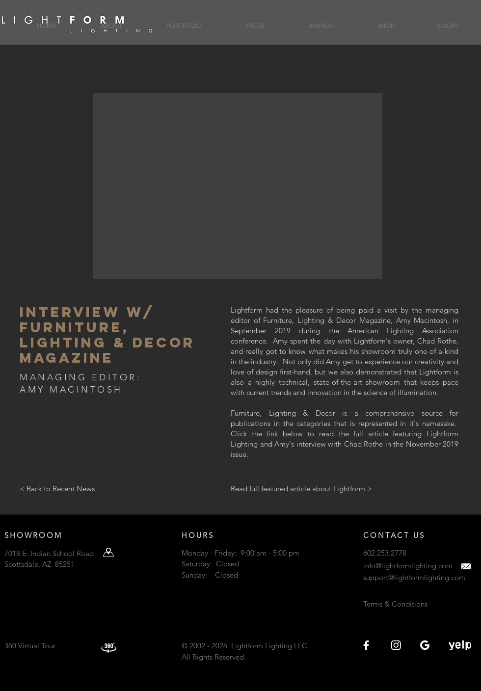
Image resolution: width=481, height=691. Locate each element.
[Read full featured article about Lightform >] (301, 489)
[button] (111, 21)
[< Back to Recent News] (90, 489)
